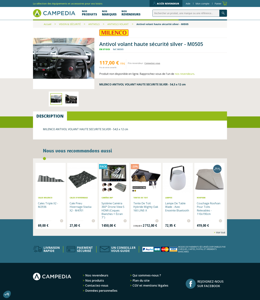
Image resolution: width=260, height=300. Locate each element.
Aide (188, 3)
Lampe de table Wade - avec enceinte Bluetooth (173, 206)
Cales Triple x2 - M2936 (54, 202)
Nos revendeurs (96, 273)
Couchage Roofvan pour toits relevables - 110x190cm (204, 206)
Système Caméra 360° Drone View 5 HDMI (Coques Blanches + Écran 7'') (114, 208)
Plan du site (141, 278)
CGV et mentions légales (150, 283)
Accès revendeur (166, 3)
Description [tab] (50, 116)
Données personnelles (100, 288)
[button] (7, 294)
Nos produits (94, 278)
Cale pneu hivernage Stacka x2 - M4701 (84, 204)
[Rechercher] (189, 13)
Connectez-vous (152, 63)
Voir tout (220, 230)
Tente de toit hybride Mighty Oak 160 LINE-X (143, 204)
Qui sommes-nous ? (146, 273)
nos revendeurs (184, 74)
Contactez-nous (96, 283)
